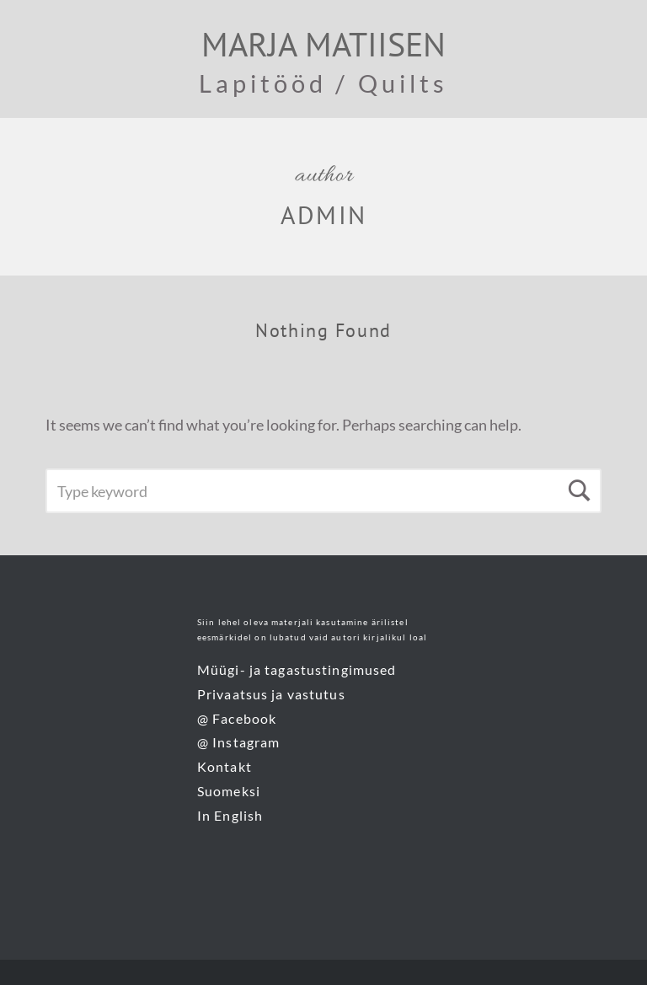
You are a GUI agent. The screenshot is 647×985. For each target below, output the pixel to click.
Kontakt (224, 766)
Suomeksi (228, 791)
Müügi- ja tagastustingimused (296, 669)
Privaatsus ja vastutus (271, 694)
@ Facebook (236, 718)
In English (230, 815)
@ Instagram (238, 742)
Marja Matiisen (323, 44)
